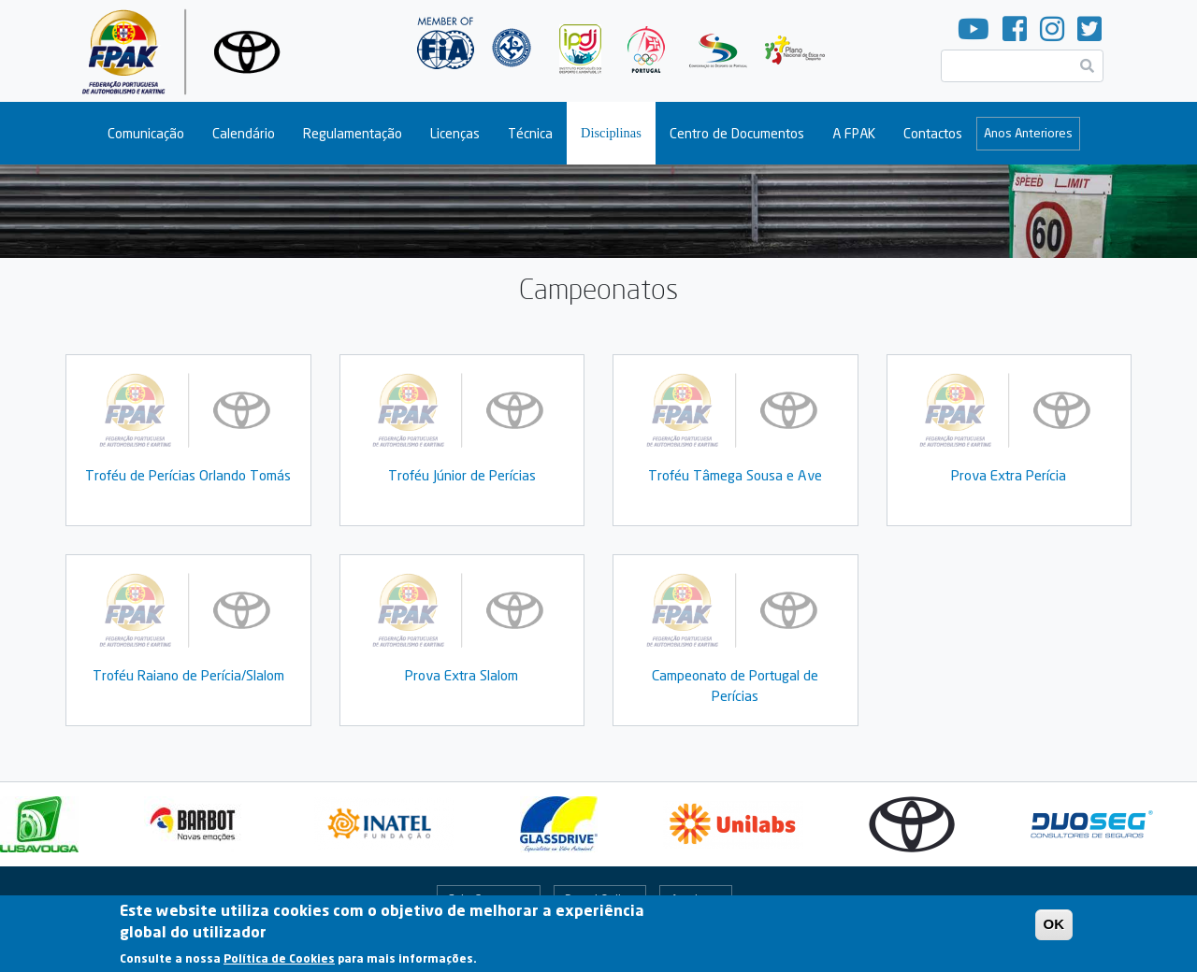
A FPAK (853, 133)
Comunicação (146, 133)
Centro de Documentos (737, 133)
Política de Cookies (279, 963)
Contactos (932, 133)
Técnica (530, 133)
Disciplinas (611, 132)
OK (1054, 928)
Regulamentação (352, 133)
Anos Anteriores (1028, 132)
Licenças (455, 133)
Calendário (243, 133)
